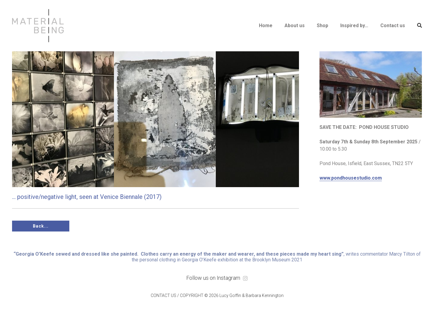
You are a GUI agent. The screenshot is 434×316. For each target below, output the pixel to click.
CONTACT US (163, 295)
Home (265, 25)
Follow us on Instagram (217, 278)
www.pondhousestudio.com (350, 178)
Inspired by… (354, 25)
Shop (322, 25)
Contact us (392, 25)
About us (295, 25)
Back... (41, 226)
